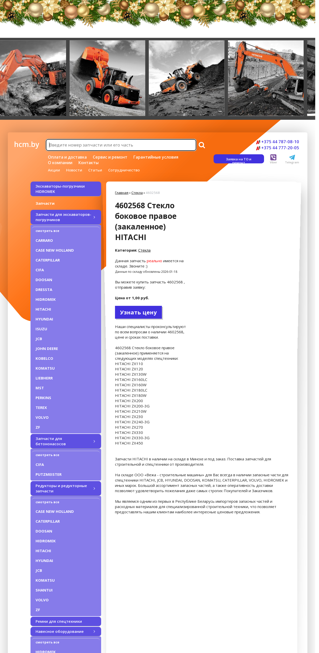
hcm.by (26, 144)
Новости (74, 169)
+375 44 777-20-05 (277, 148)
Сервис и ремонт (110, 157)
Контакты (88, 162)
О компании (60, 162)
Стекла (137, 192)
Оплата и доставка (67, 157)
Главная (121, 192)
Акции (54, 169)
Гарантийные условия (155, 157)
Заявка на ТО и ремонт (238, 160)
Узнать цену (138, 312)
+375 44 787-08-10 (277, 141)
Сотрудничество (124, 169)
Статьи (95, 169)
